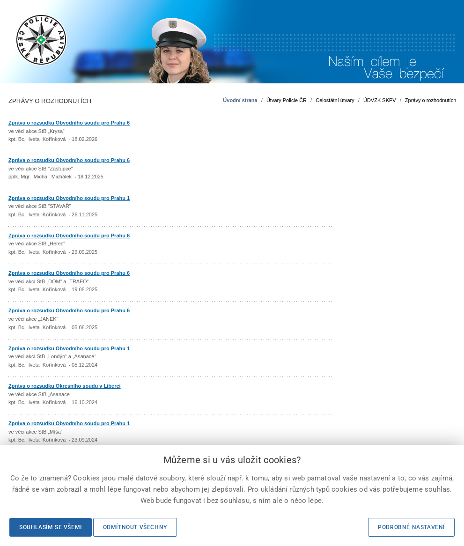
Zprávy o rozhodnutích (430, 100)
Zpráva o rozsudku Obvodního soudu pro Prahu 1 (69, 198)
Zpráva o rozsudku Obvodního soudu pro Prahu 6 (69, 122)
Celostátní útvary (335, 100)
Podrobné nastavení (411, 527)
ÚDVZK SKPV (379, 100)
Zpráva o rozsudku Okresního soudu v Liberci (64, 386)
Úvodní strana (240, 100)
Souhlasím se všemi (50, 527)
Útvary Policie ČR (286, 100)
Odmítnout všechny (135, 527)
